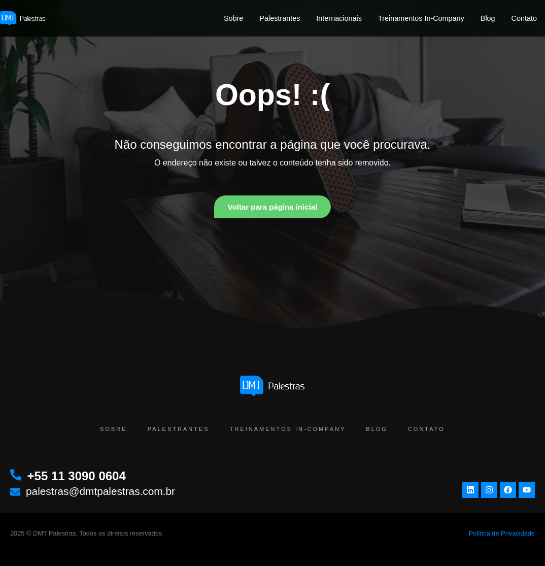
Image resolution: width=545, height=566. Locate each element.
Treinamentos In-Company (421, 18)
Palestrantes (279, 18)
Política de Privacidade (502, 533)
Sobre (233, 18)
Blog (488, 18)
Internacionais (339, 18)
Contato (524, 18)
